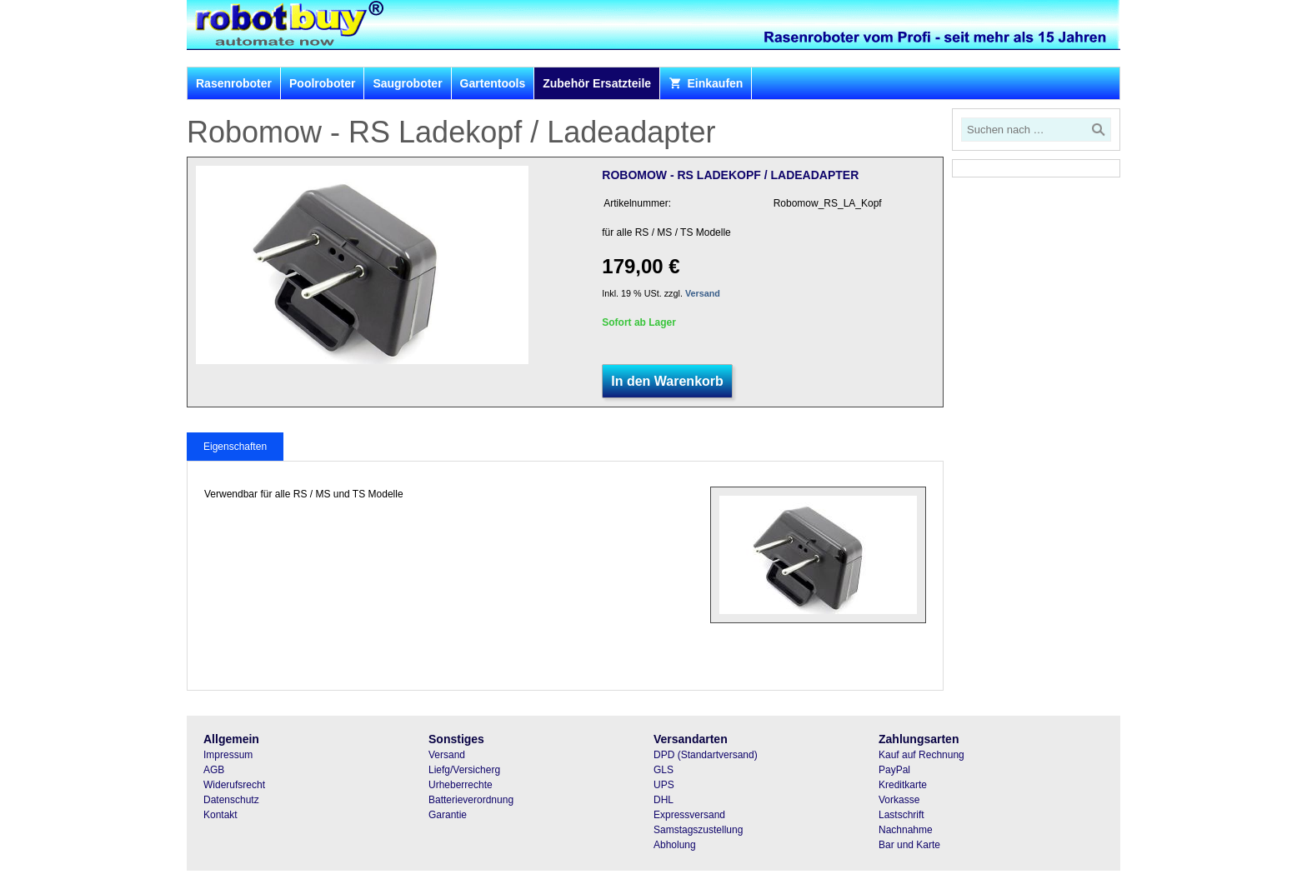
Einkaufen (706, 83)
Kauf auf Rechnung (921, 755)
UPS (664, 785)
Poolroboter (322, 83)
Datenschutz (231, 800)
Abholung (675, 845)
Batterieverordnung (470, 800)
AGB (213, 770)
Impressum (228, 755)
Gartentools (493, 83)
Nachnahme (906, 830)
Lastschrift (901, 815)
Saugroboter (407, 83)
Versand (702, 293)
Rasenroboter (234, 83)
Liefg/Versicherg (464, 770)
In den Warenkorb (667, 381)
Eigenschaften (235, 446)
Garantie (447, 815)
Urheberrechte (460, 785)
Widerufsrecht (234, 785)
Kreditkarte (903, 785)
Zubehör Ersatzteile (597, 83)
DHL (664, 800)
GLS (664, 770)
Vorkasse (899, 800)
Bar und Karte (909, 845)
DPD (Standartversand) (706, 755)
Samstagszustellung (698, 830)
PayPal (894, 770)
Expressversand (689, 815)
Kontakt (220, 815)
